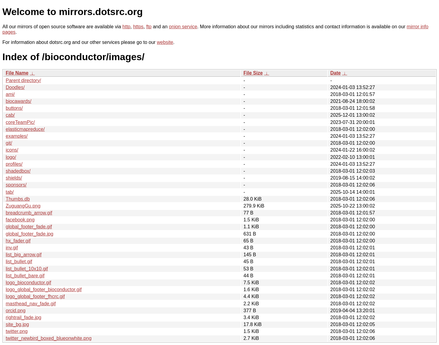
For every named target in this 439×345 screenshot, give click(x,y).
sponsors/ (16, 184)
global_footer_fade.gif (29, 226)
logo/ (11, 157)
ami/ (10, 94)
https (138, 26)
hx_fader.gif (18, 240)
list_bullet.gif (19, 261)
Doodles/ (15, 87)
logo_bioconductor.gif (28, 282)
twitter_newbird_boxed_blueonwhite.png (49, 338)
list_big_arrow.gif (23, 254)
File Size (253, 72)
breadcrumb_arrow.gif (29, 212)
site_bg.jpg (17, 324)
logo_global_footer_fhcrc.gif (35, 296)
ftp (148, 26)
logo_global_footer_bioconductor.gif (44, 289)
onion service (183, 26)
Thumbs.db (18, 199)
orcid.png (16, 310)
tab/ (10, 192)
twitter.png (17, 331)
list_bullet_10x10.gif (27, 268)
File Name (17, 72)
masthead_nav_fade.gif (31, 303)
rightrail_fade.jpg (23, 317)
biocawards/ (18, 101)
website (165, 42)
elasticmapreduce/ (25, 129)
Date (335, 72)
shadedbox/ (18, 171)
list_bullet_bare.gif (25, 275)
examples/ (17, 136)
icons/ (12, 149)
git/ (9, 143)
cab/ (10, 115)
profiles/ (14, 164)
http (126, 26)
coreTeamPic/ (20, 122)
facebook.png (20, 219)
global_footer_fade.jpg (29, 233)
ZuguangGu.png (23, 205)
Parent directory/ (23, 80)
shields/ (14, 177)
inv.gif (12, 247)
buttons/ (14, 108)
